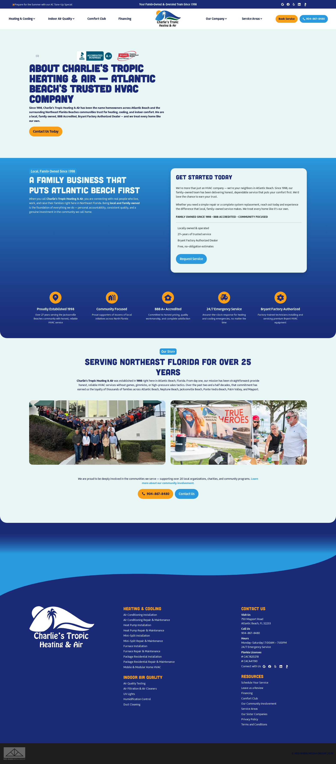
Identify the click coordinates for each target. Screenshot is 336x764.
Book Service (287, 19)
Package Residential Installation (142, 656)
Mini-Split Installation (136, 635)
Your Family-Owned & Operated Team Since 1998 (168, 4)
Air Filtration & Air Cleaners (140, 688)
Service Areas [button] (251, 19)
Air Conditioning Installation (140, 615)
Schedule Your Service (254, 682)
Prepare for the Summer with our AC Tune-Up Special (42, 4)
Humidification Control (137, 699)
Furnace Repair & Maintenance (141, 651)
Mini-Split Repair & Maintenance (143, 641)
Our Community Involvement (258, 703)
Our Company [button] (215, 19)
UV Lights (129, 694)
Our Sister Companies (254, 714)
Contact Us (187, 494)
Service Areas (249, 709)
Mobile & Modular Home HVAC (142, 667)
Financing (124, 19)
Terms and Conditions (254, 724)
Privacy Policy (249, 719)
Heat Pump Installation (137, 625)
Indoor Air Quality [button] (60, 19)
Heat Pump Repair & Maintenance (143, 630)
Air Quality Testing (134, 683)
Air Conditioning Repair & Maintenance (146, 620)
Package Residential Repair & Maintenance (149, 662)
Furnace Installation (135, 646)
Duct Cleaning (131, 704)
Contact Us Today (45, 131)
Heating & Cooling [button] (21, 19)
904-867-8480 (314, 19)
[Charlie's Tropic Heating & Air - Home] (168, 18)
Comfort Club (96, 19)
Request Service (191, 259)
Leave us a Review (252, 688)
